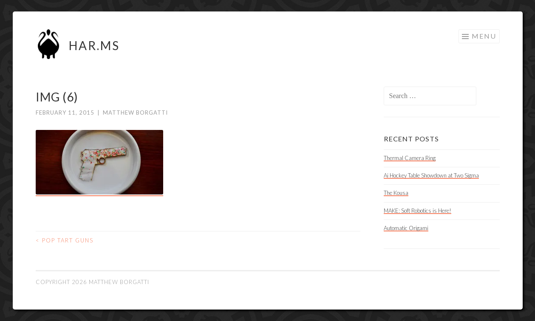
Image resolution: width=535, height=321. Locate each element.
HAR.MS (94, 45)
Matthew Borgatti (135, 112)
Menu (484, 36)
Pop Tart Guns (64, 240)
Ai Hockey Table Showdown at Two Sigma (431, 175)
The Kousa (396, 192)
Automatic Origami (406, 228)
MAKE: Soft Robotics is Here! (417, 210)
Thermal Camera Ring (410, 158)
